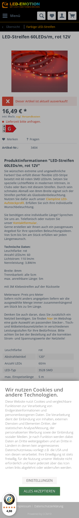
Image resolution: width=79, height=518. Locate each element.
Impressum (23, 506)
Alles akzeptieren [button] (39, 491)
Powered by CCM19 (39, 514)
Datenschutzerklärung (48, 506)
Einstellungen (39, 480)
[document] (39, 431)
